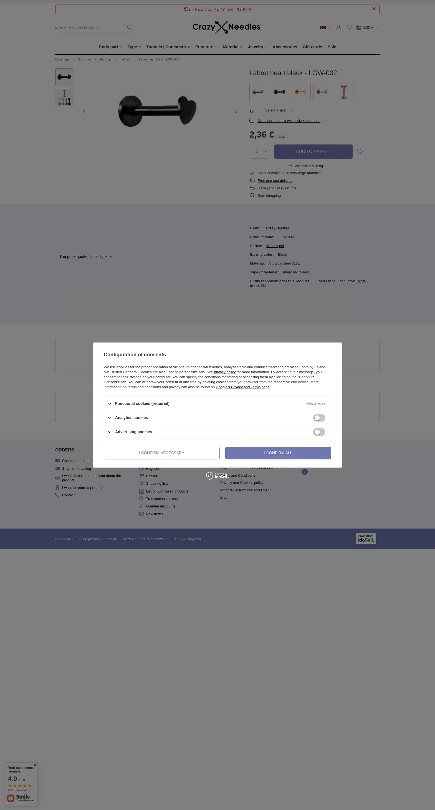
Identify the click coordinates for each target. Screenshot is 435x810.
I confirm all (278, 453)
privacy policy (225, 372)
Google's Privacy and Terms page (243, 387)
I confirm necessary (161, 453)
